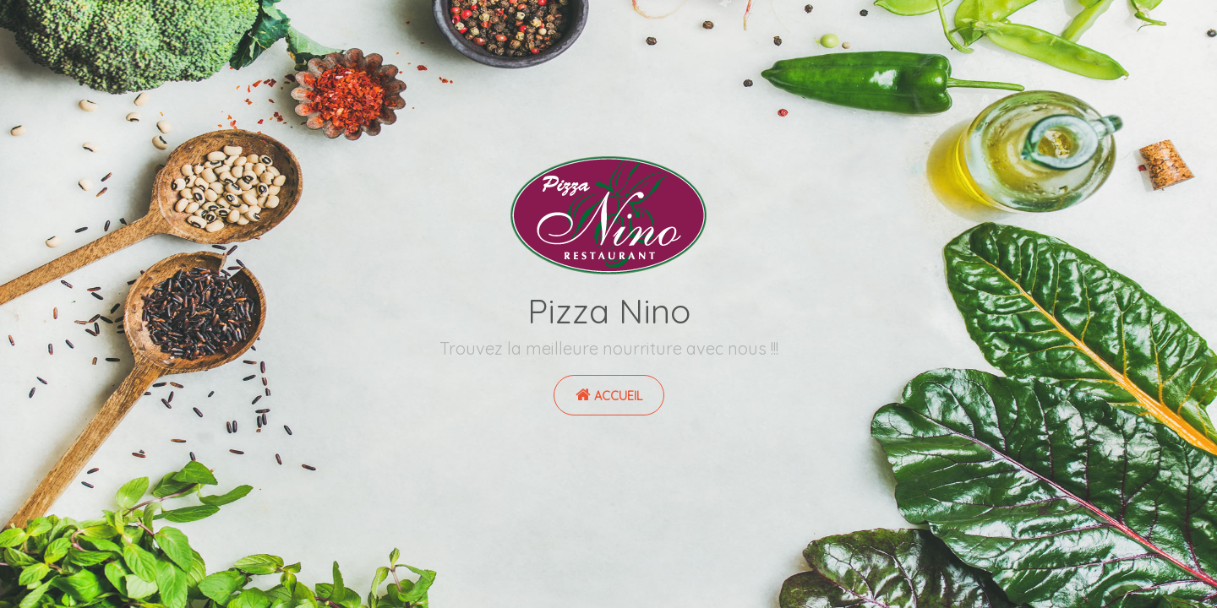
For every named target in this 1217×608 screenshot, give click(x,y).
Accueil (609, 395)
